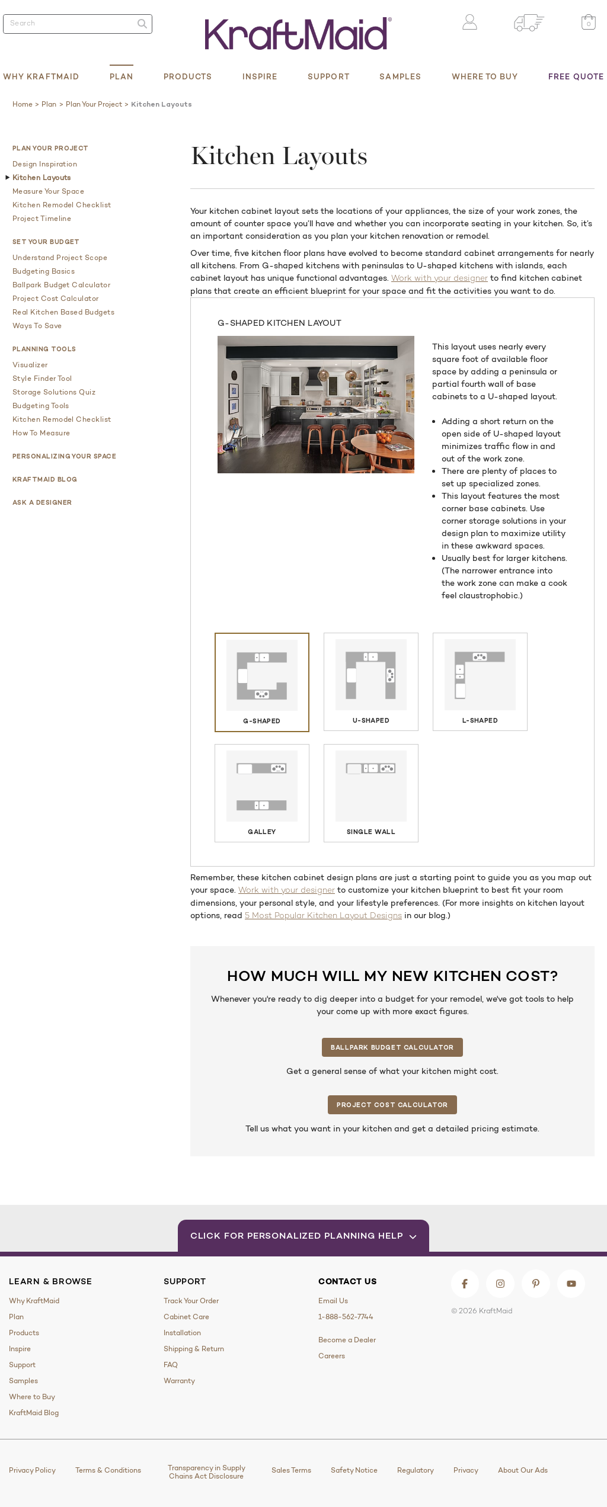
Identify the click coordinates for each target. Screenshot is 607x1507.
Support (329, 76)
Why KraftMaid (41, 76)
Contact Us (347, 1281)
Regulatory (415, 1470)
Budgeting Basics (43, 271)
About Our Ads (523, 1470)
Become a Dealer (347, 1340)
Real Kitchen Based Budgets (63, 312)
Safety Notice (354, 1470)
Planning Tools (44, 349)
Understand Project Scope (59, 258)
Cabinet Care (186, 1317)
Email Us (333, 1301)
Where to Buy (485, 76)
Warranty (179, 1381)
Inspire (260, 76)
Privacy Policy (32, 1470)
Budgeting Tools (40, 406)
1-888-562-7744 (345, 1317)
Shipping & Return (194, 1349)
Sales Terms (291, 1470)
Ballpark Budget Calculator (61, 285)
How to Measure (41, 433)
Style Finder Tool (42, 378)
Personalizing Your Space (64, 456)
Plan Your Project (50, 148)
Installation (182, 1333)
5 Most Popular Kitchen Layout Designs (323, 916)
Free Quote (576, 76)
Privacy (465, 1470)
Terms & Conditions (108, 1470)
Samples (400, 76)
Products (188, 76)
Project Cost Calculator (55, 298)
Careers (331, 1356)
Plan (121, 76)
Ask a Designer (42, 502)
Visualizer (30, 365)
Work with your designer (439, 278)
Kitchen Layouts (41, 178)
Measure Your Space (48, 191)
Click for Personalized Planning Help (303, 1235)
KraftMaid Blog (44, 479)
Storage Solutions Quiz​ (53, 392)
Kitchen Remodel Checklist (61, 205)
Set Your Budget (46, 242)
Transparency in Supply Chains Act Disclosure (206, 1472)
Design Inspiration (44, 164)
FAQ (171, 1365)
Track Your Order (191, 1301)
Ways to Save (37, 326)
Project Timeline (41, 218)
